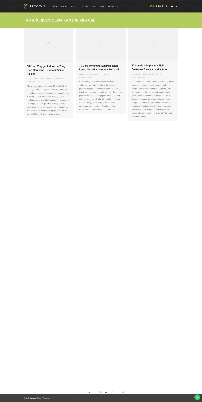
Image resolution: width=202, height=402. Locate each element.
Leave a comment (33, 82)
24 (106, 392)
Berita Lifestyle (32, 79)
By (45, 79)
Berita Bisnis (136, 74)
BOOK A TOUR (156, 6)
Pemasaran (83, 74)
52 (123, 392)
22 (95, 392)
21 (89, 392)
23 (100, 392)
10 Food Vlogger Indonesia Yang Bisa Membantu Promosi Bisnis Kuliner (46, 70)
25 (112, 392)
